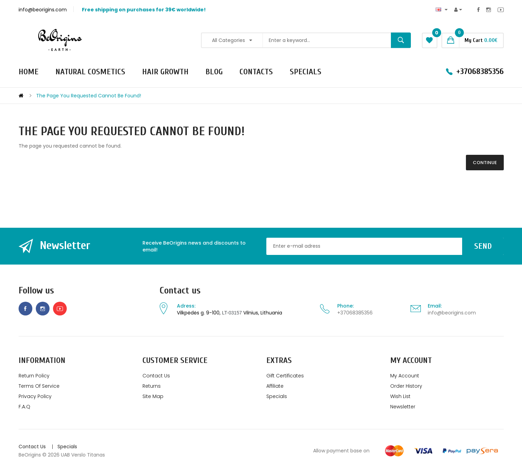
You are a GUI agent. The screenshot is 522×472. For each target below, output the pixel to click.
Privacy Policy (35, 396)
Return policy (34, 375)
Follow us (36, 290)
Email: (435, 305)
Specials (276, 396)
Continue (485, 162)
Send (483, 246)
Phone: (345, 305)
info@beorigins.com (452, 312)
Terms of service (39, 386)
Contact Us (156, 375)
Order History (406, 386)
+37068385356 (355, 312)
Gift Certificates (285, 375)
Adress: (186, 305)
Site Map (152, 396)
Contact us (180, 290)
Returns (151, 386)
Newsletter (402, 406)
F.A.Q (24, 406)
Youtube (501, 10)
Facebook (478, 10)
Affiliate (275, 386)
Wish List (400, 396)
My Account (404, 375)
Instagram (488, 10)
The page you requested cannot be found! (88, 95)
